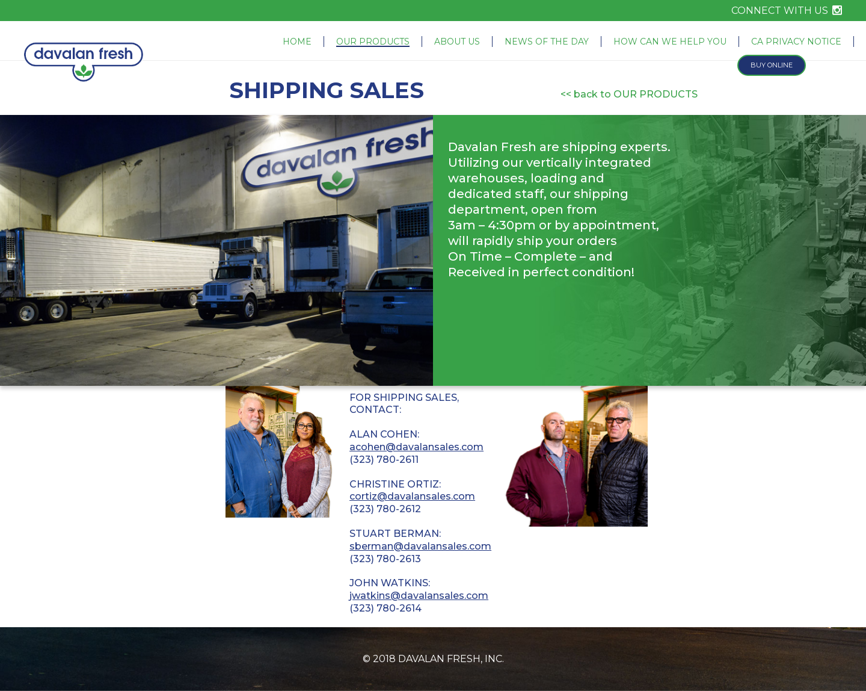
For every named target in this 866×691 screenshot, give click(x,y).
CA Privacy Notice (796, 41)
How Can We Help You (669, 41)
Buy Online (772, 65)
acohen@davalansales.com (416, 447)
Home (297, 41)
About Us (457, 41)
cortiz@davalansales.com (412, 496)
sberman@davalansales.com (420, 546)
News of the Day (547, 41)
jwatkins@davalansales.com (418, 595)
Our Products (373, 41)
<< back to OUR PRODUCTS (629, 94)
